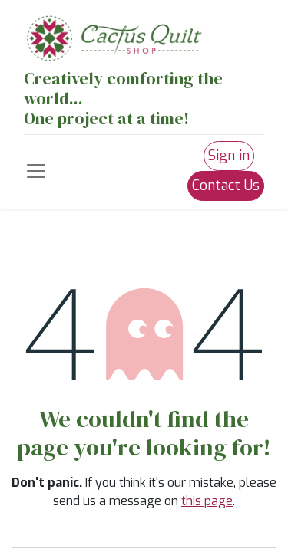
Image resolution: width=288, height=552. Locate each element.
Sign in (229, 155)
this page (207, 501)
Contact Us (226, 185)
